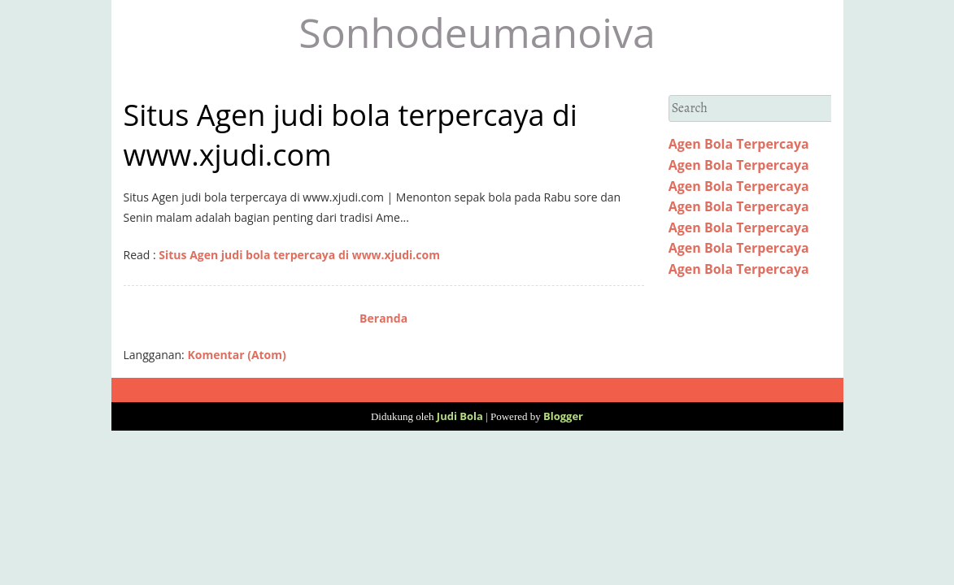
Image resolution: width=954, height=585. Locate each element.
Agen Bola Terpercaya (739, 144)
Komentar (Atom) (236, 354)
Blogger (563, 416)
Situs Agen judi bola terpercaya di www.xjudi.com (299, 254)
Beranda (383, 318)
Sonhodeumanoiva (476, 32)
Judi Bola (460, 416)
